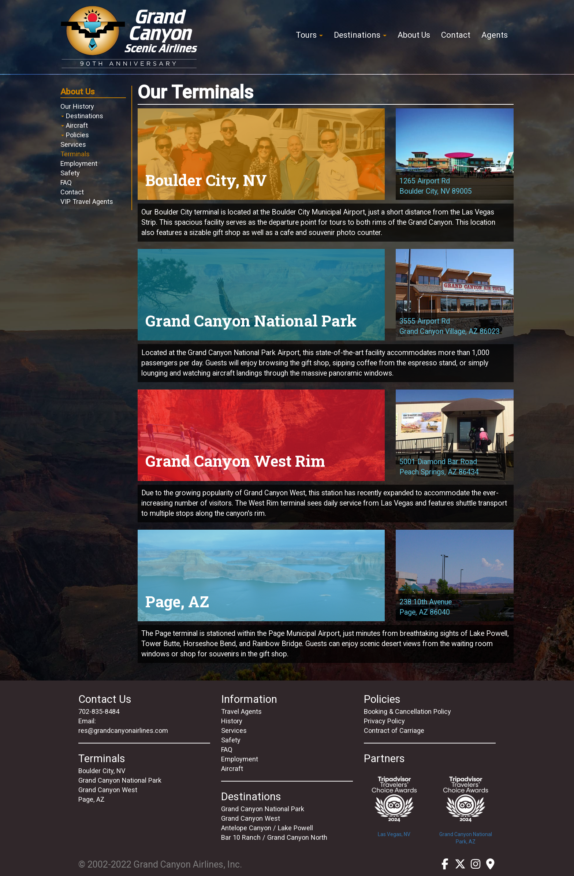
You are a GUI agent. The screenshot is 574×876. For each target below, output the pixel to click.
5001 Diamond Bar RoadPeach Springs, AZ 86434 (439, 467)
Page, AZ (91, 799)
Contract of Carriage (394, 730)
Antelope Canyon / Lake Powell (267, 828)
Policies (75, 135)
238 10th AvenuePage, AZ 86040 (425, 607)
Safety (70, 173)
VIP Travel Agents (86, 201)
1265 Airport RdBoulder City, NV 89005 (435, 186)
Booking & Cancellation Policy (407, 711)
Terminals (75, 154)
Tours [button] (309, 35)
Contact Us (104, 699)
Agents (494, 35)
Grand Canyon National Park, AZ (465, 805)
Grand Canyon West (107, 790)
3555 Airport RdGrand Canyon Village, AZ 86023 (449, 326)
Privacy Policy (384, 721)
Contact (455, 35)
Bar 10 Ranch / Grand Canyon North (274, 837)
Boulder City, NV (102, 771)
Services (73, 144)
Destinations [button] (360, 35)
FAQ (66, 182)
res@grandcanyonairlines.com (123, 730)
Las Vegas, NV (394, 801)
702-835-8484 (98, 711)
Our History (77, 106)
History (231, 721)
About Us (414, 35)
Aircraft (74, 125)
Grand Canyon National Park (119, 780)
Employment (78, 163)
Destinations (82, 116)
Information (249, 699)
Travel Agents (241, 711)
